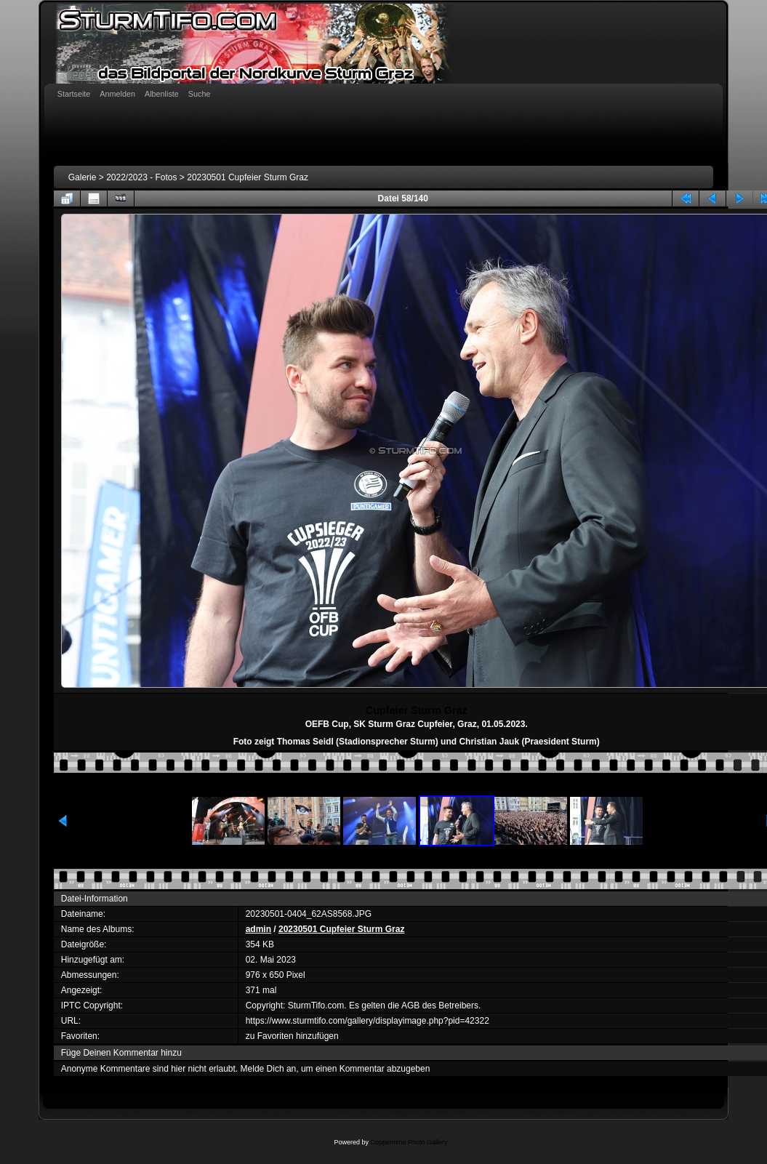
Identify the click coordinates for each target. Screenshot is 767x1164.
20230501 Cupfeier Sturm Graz (247, 177)
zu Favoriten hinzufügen (292, 1036)
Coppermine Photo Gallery (408, 1142)
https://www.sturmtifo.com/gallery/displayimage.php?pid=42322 (367, 1021)
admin (258, 929)
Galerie (82, 177)
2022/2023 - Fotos (141, 177)
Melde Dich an (269, 1069)
